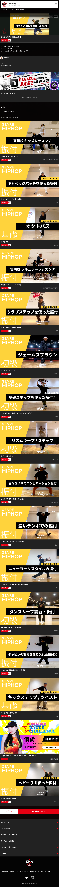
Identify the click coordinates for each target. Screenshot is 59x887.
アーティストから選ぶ (7, 841)
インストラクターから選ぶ (9, 847)
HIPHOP (12, 9)
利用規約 (12, 871)
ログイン (9, 811)
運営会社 (47, 871)
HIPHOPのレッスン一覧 (29, 97)
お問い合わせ (4, 871)
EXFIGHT (4, 853)
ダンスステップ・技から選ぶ (9, 835)
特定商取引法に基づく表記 (36, 871)
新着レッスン (5, 822)
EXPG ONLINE (4, 9)
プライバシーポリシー (22, 871)
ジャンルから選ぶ (6, 828)
